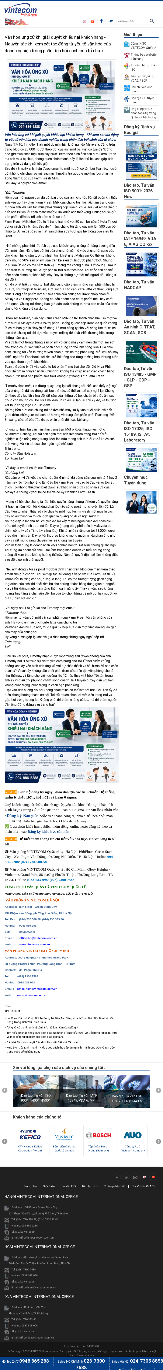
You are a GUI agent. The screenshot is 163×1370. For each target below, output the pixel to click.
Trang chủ (30, 1186)
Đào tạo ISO (90, 1186)
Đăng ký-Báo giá (22, 815)
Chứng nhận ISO (114, 1186)
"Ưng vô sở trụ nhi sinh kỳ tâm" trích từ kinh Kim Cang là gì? (42, 1027)
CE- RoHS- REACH (144, 1186)
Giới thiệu (49, 1186)
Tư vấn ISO (68, 1186)
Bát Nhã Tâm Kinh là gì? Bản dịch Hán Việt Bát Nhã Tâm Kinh (43, 1042)
